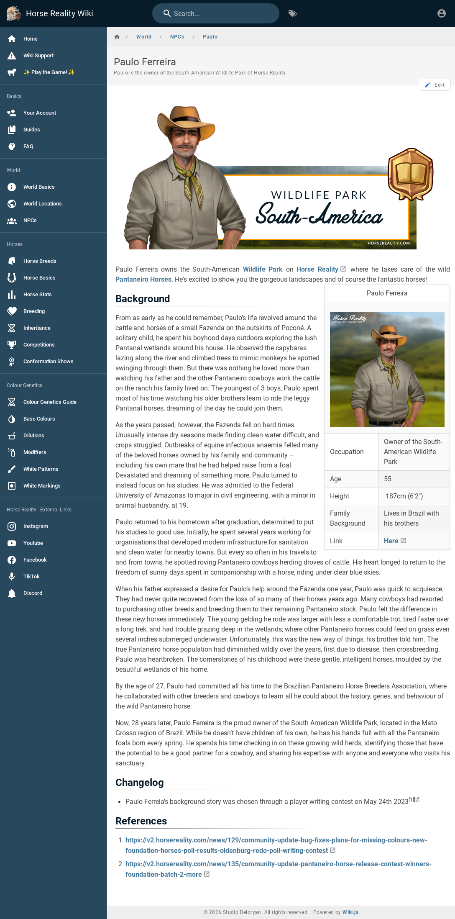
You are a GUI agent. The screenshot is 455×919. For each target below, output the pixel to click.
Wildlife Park (263, 269)
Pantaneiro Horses (143, 279)
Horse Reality (317, 269)
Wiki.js (350, 912)
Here (391, 541)
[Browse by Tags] (293, 13)
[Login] (442, 13)
